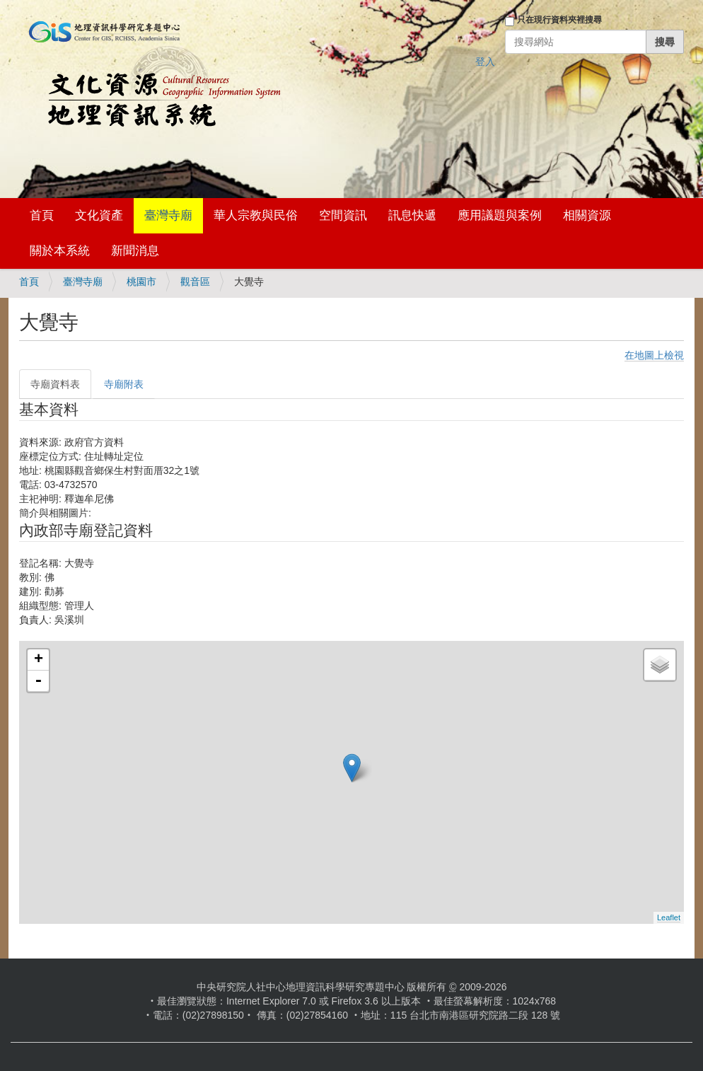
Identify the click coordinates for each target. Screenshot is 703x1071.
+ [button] (38, 660)
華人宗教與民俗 (256, 215)
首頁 (42, 215)
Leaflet (668, 917)
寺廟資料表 (55, 384)
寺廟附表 (124, 384)
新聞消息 (135, 250)
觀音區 (195, 281)
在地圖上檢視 (654, 355)
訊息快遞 (412, 215)
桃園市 (141, 281)
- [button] (38, 681)
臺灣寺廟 (168, 215)
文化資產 (99, 215)
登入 (485, 61)
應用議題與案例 (500, 215)
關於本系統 (60, 250)
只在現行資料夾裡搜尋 (559, 20)
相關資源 (587, 215)
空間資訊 (343, 215)
